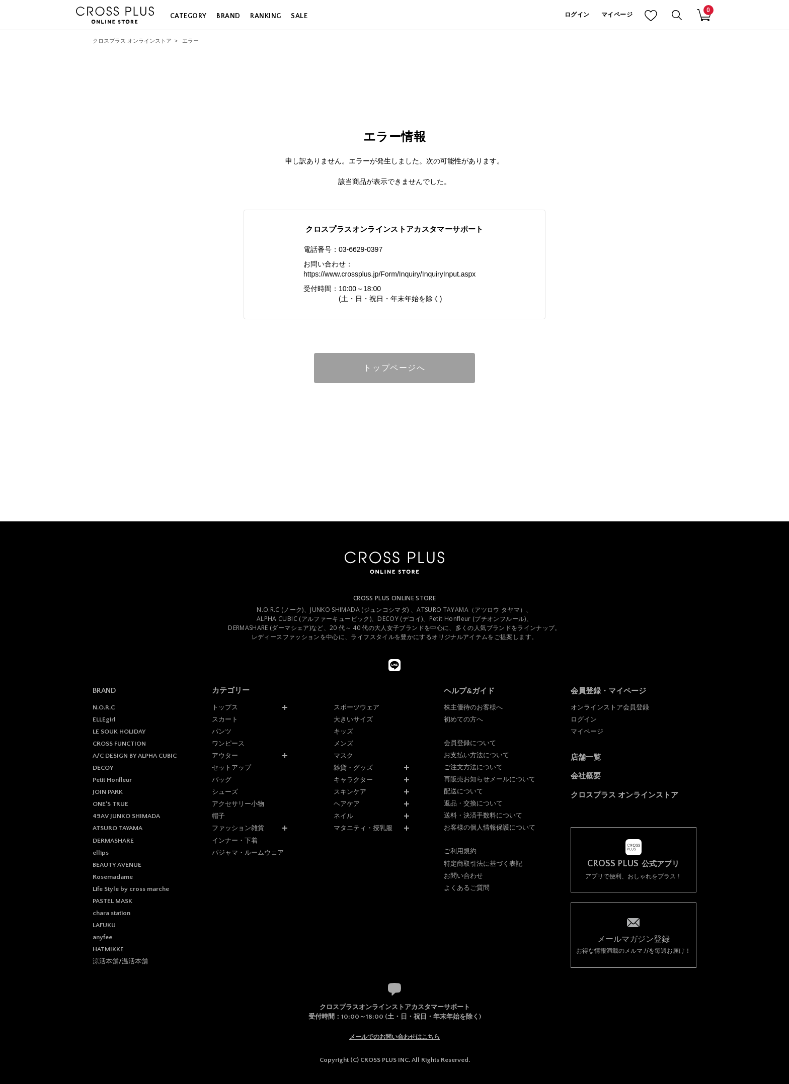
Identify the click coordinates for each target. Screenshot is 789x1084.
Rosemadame (113, 876)
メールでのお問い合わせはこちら (394, 1036)
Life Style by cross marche (131, 888)
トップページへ (394, 368)
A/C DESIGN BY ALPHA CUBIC (135, 755)
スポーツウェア (356, 707)
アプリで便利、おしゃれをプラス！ (633, 869)
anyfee (102, 937)
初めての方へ (463, 719)
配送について (463, 791)
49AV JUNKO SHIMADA (126, 816)
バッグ (221, 779)
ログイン (577, 15)
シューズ (225, 791)
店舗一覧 (586, 757)
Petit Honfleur (112, 779)
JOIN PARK (108, 791)
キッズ (343, 731)
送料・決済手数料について (483, 815)
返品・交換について (473, 803)
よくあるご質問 (467, 887)
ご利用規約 (460, 851)
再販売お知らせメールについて (489, 779)
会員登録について (470, 743)
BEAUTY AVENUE (117, 864)
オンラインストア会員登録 (610, 707)
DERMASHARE (113, 840)
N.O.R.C (104, 707)
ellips (101, 852)
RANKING (265, 16)
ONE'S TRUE (110, 803)
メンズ (343, 743)
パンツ (221, 731)
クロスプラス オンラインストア (132, 41)
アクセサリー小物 (238, 803)
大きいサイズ (353, 719)
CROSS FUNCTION (119, 743)
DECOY (103, 767)
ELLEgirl (104, 719)
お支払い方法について (476, 755)
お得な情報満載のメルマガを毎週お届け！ (633, 944)
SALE (299, 16)
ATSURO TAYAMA (117, 828)
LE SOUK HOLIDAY (119, 731)
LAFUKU (104, 925)
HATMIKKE (108, 949)
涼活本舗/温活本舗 (120, 961)
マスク (343, 755)
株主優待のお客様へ (473, 707)
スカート (225, 719)
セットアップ (231, 767)
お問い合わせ (463, 875)
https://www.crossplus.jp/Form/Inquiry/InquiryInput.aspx (389, 274)
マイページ (617, 15)
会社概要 (586, 775)
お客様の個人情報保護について (489, 827)
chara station (111, 913)
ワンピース (228, 743)
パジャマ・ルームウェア (248, 852)
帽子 (218, 816)
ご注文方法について (473, 767)
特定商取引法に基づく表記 (483, 863)
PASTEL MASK (112, 901)
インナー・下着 (235, 840)
